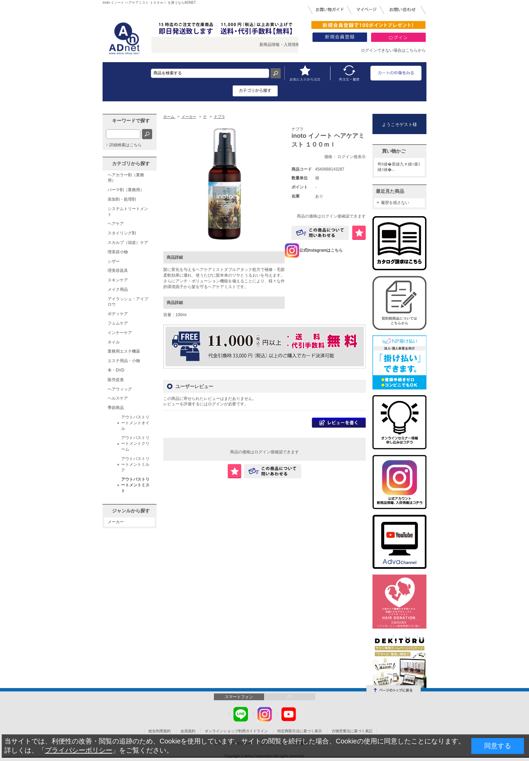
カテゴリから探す (131, 163)
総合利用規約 (159, 731)
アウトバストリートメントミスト (135, 485)
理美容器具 (118, 270)
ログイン (216, 404)
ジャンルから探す (131, 510)
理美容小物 (118, 252)
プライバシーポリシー (78, 750)
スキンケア (118, 280)
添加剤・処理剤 (122, 199)
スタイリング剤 (122, 233)
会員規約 (187, 731)
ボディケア (118, 313)
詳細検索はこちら (125, 145)
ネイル (114, 342)
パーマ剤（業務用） (126, 189)
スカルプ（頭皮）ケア (128, 242)
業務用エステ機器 (124, 351)
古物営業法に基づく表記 (352, 731)
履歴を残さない (395, 202)
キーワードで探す (131, 120)
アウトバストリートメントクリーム (135, 443)
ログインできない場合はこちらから (393, 50)
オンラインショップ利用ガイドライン (236, 731)
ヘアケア (116, 223)
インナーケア (120, 332)
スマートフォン (239, 696)
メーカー (116, 521)
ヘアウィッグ (120, 389)
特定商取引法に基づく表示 (299, 731)
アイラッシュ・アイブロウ (128, 302)
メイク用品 (118, 289)
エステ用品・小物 (124, 360)
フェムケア (118, 323)
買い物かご (394, 151)
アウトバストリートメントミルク (135, 464)
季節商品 (116, 407)
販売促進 (116, 379)
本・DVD (116, 370)
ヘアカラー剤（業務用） (126, 178)
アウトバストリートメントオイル (135, 423)
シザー (114, 261)
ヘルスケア (118, 398)
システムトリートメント (128, 211)
